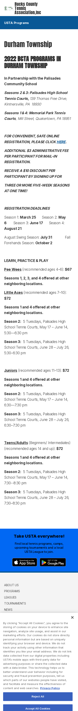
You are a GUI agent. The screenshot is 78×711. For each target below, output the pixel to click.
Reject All (38, 701)
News (8, 609)
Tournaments (15, 603)
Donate (10, 616)
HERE (61, 142)
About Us (11, 585)
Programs (12, 591)
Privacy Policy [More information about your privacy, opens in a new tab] (50, 693)
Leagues (10, 597)
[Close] (72, 622)
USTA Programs (39, 23)
